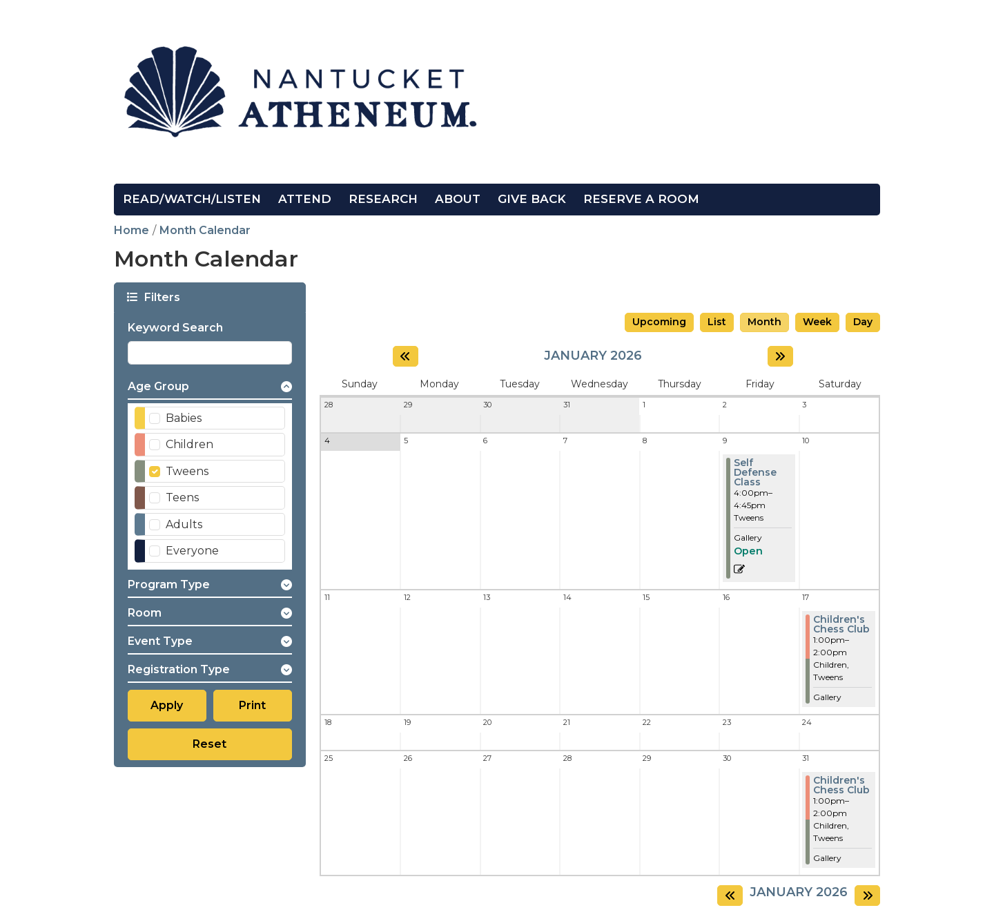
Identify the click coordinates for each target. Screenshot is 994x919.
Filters (161, 296)
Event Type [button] (160, 641)
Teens (182, 497)
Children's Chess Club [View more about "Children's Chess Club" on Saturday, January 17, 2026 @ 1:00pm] (841, 624)
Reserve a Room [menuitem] (641, 199)
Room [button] (145, 612)
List (717, 322)
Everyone (192, 550)
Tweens (187, 471)
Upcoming (659, 322)
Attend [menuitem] (304, 199)
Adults (184, 524)
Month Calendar (205, 230)
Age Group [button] (158, 386)
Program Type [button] (169, 584)
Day (863, 322)
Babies (184, 418)
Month (764, 322)
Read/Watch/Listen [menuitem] (192, 199)
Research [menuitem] (383, 199)
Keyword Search (175, 327)
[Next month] (780, 356)
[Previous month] (405, 356)
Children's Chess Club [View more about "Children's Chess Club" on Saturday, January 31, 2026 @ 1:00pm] (841, 785)
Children (189, 444)
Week (817, 322)
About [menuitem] (457, 199)
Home (131, 230)
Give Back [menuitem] (532, 199)
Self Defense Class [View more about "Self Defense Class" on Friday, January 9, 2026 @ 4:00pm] (755, 472)
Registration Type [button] (179, 669)
